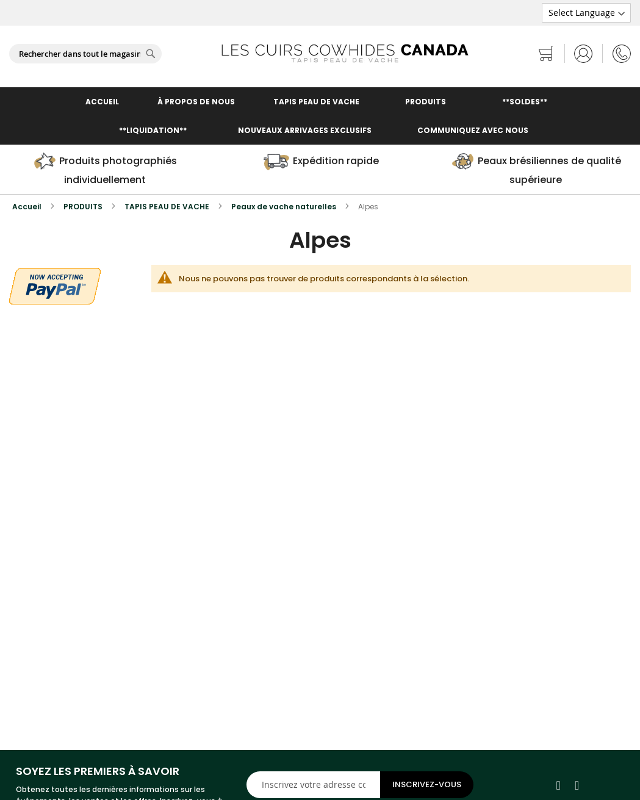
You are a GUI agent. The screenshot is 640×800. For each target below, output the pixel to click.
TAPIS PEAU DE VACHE (316, 101)
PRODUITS (83, 206)
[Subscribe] (426, 784)
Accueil (27, 206)
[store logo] (344, 53)
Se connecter (583, 53)
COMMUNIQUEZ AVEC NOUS (472, 130)
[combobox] (85, 53)
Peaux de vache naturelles (284, 206)
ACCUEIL (102, 101)
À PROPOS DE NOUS (196, 101)
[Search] (151, 53)
